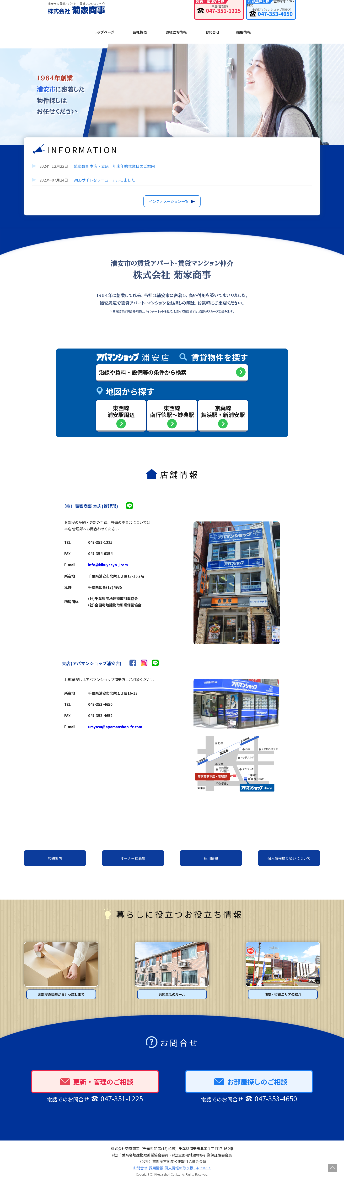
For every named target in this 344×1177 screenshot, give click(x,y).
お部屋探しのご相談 (251, 1076)
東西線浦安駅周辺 (120, 404)
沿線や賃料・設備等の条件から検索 (144, 365)
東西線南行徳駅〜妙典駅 (172, 404)
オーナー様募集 (132, 852)
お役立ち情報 (176, 30)
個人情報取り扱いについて (289, 852)
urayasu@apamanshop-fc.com (115, 721)
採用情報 (243, 30)
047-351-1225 (197, 12)
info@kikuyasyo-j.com (108, 559)
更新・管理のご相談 (96, 1076)
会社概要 (139, 30)
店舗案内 (55, 852)
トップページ (105, 30)
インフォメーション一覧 (168, 194)
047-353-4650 (263, 12)
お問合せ (212, 30)
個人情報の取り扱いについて (188, 1162)
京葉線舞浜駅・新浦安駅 (224, 404)
